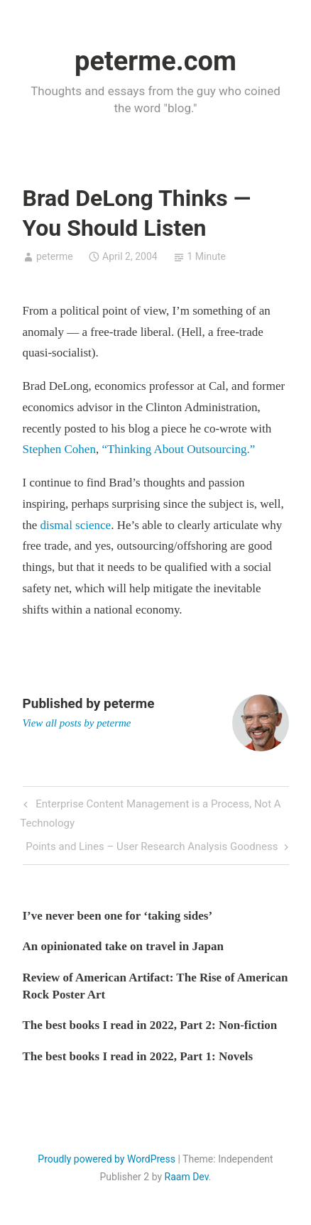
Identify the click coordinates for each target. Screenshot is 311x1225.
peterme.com (155, 61)
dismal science (75, 525)
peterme (54, 256)
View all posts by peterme (77, 723)
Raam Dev (187, 1176)
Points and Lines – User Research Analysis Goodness (152, 848)
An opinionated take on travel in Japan (123, 946)
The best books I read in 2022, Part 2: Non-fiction (150, 1025)
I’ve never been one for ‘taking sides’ (118, 915)
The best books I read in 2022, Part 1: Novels (138, 1056)
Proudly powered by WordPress (106, 1159)
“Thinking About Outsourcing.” (178, 449)
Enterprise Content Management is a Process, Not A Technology (150, 811)
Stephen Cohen (59, 449)
